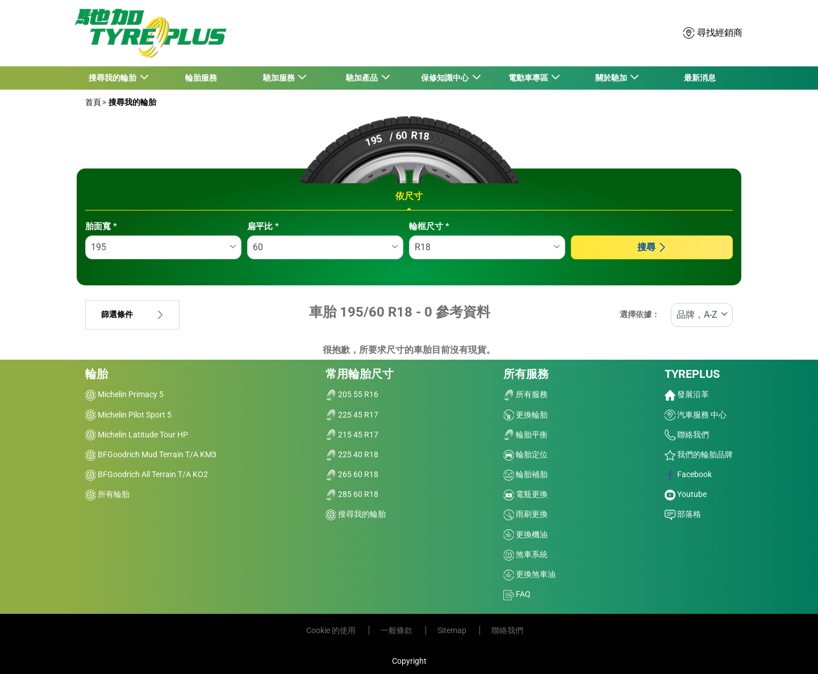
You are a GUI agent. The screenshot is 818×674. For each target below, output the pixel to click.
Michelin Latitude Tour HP (136, 434)
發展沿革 (687, 394)
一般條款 (397, 630)
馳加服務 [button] (279, 77)
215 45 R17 (351, 434)
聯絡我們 (687, 434)
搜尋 (652, 247)
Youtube (686, 494)
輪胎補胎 (525, 474)
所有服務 (526, 374)
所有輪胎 (107, 494)
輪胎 (96, 374)
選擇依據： (640, 314)
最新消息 (700, 77)
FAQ (517, 594)
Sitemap (452, 630)
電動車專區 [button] (528, 77)
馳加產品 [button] (362, 77)
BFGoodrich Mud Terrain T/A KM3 (150, 454)
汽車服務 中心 (696, 414)
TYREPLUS (692, 374)
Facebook (688, 474)
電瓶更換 (525, 494)
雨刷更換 (525, 514)
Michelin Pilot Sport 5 (128, 414)
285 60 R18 (351, 494)
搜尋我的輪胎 (131, 102)
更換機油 (525, 534)
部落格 (683, 514)
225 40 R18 (351, 454)
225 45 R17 (351, 414)
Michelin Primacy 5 (124, 394)
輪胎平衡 (525, 434)
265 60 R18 (351, 474)
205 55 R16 (351, 394)
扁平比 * (263, 226)
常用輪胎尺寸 (359, 374)
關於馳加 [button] (611, 77)
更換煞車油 (529, 574)
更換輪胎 (525, 414)
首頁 (93, 102)
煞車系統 (525, 554)
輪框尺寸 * (429, 226)
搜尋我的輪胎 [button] (113, 77)
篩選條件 (132, 314)
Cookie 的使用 (331, 630)
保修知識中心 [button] (445, 77)
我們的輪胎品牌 (699, 454)
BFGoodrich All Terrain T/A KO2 (146, 474)
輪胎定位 (525, 454)
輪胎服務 (201, 77)
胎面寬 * (101, 226)
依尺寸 (409, 196)
